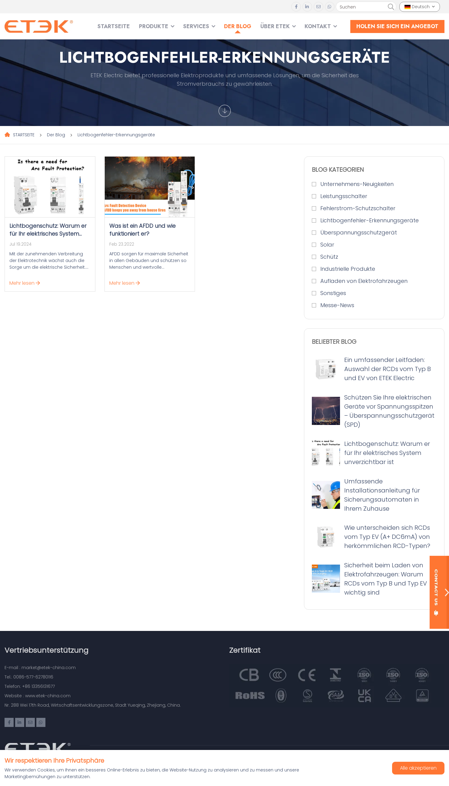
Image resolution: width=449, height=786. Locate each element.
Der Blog (237, 26)
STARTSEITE (113, 26)
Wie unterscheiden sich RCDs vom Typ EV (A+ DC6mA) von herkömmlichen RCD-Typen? (387, 536)
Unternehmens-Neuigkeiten (357, 184)
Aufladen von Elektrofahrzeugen (364, 281)
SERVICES (196, 26)
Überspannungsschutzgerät (358, 232)
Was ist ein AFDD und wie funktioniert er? (142, 229)
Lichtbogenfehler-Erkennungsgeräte (116, 135)
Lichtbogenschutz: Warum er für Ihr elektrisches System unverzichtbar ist (48, 233)
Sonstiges (333, 293)
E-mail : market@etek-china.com (40, 668)
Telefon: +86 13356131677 (30, 686)
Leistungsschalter (343, 196)
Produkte (153, 26)
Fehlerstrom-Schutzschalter (357, 208)
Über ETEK (275, 26)
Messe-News (337, 305)
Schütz (329, 256)
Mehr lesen (24, 283)
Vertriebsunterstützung (46, 650)
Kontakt (318, 26)
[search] (391, 7)
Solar (327, 244)
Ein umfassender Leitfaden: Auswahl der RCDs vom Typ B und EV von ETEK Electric (387, 369)
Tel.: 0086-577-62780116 (29, 677)
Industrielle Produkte (347, 269)
